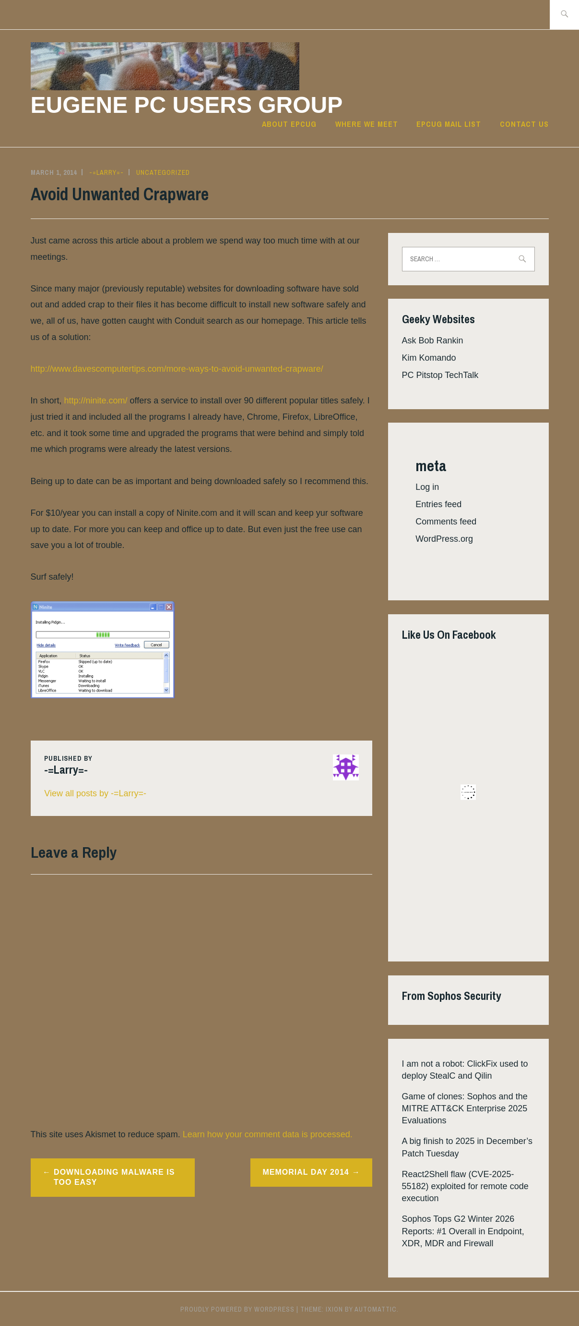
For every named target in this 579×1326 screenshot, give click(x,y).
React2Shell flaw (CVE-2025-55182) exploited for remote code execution (465, 1186)
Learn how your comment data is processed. (268, 1134)
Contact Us (524, 124)
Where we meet (366, 124)
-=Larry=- (106, 172)
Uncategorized (163, 172)
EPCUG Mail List (448, 124)
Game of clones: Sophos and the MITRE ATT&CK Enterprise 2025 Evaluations (465, 1108)
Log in (427, 487)
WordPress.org (444, 539)
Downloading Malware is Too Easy (114, 1177)
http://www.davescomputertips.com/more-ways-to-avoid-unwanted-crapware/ (177, 369)
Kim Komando (429, 358)
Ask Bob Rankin (432, 340)
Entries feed (438, 504)
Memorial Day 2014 (305, 1172)
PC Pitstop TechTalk (440, 375)
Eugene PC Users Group (187, 105)
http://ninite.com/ (96, 400)
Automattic (375, 1309)
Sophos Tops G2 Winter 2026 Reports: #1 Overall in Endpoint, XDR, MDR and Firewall (463, 1231)
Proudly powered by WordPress (237, 1309)
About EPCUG (289, 124)
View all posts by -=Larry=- (95, 793)
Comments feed (445, 521)
